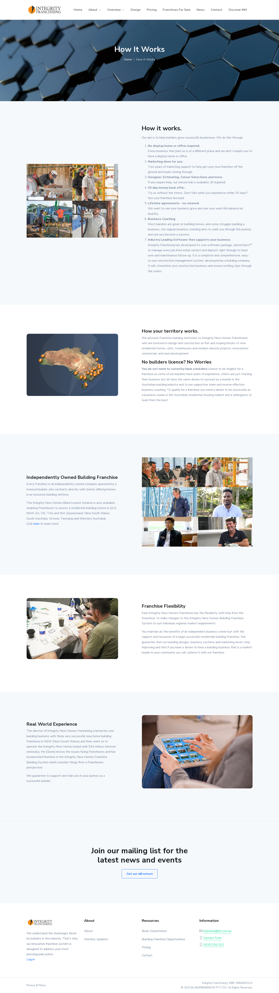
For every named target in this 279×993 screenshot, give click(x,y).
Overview (114, 10)
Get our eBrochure (139, 874)
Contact (217, 10)
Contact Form (212, 938)
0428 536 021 (213, 945)
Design (136, 10)
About (92, 10)
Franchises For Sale (176, 10)
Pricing (152, 10)
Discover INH (238, 10)
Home (78, 10)
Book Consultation (154, 931)
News (201, 10)
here (34, 524)
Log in (31, 959)
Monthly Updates (96, 939)
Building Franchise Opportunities (163, 939)
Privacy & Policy (36, 985)
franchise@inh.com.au (217, 931)
